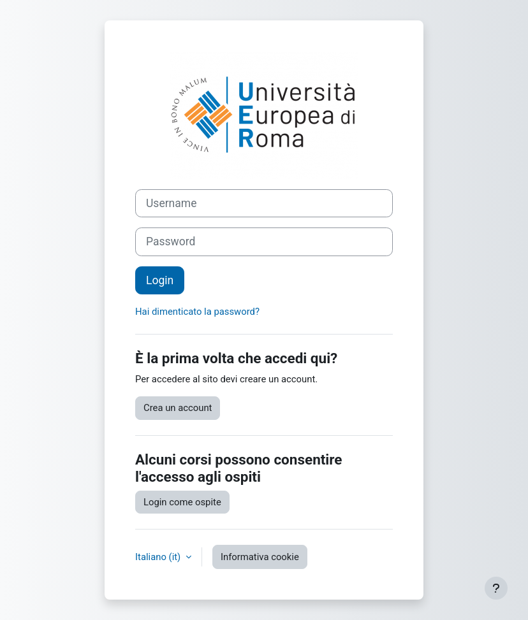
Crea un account (177, 408)
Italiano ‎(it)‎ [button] (159, 557)
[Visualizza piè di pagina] (496, 588)
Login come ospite (182, 502)
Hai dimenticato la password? (197, 311)
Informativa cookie (260, 557)
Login (159, 280)
